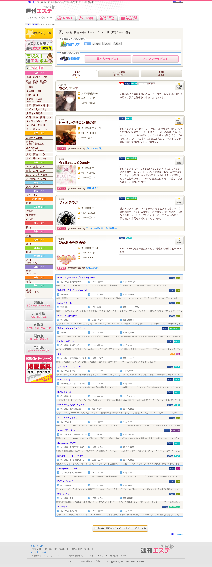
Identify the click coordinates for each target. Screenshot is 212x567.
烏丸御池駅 (39, 149)
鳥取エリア (39, 231)
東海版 (38, 326)
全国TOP (31, 2)
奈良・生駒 (32, 195)
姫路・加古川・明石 (36, 174)
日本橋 (29, 87)
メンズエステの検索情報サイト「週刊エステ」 (88, 561)
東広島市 (31, 215)
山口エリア (39, 248)
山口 (28, 252)
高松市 (96, 43)
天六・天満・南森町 (39, 81)
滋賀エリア (39, 182)
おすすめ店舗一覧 (76, 73)
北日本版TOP (51, 549)
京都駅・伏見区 (34, 137)
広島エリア (39, 207)
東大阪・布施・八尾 (36, 121)
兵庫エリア (39, 162)
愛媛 (39, 272)
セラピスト (108, 58)
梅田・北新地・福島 (36, 76)
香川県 (35, 24)
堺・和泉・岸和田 (35, 125)
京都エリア (39, 133)
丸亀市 (106, 43)
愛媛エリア (39, 266)
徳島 (28, 281)
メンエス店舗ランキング (119, 73)
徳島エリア (39, 277)
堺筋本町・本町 (34, 91)
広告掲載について (40, 555)
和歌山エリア (38, 199)
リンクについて (57, 555)
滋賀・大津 (32, 186)
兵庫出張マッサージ (36, 178)
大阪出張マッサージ (36, 129)
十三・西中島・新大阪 (38, 105)
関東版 (38, 304)
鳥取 (28, 235)
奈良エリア (39, 190)
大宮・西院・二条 (35, 154)
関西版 (38, 337)
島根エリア (39, 239)
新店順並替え (161, 73)
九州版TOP (89, 549)
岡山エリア (39, 223)
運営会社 (124, 555)
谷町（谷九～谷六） (36, 109)
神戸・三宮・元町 (35, 166)
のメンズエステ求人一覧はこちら (120, 528)
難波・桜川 (32, 95)
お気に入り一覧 (41, 33)
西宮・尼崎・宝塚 (35, 170)
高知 (39, 291)
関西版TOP (77, 549)
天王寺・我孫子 (34, 113)
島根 (28, 244)
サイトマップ (178, 2)
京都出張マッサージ (36, 158)
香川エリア (39, 256)
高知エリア (39, 285)
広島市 (29, 211)
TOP (27, 24)
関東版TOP (37, 549)
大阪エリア (39, 72)
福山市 (29, 219)
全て (87, 43)
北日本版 (38, 315)
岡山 (28, 227)
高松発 (117, 43)
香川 (39, 261)
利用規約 (114, 555)
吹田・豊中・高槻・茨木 (39, 117)
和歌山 (29, 203)
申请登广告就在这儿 (76, 555)
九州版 (38, 348)
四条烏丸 (39, 142)
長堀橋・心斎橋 (39, 100)
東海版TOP (64, 549)
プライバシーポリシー (97, 555)
